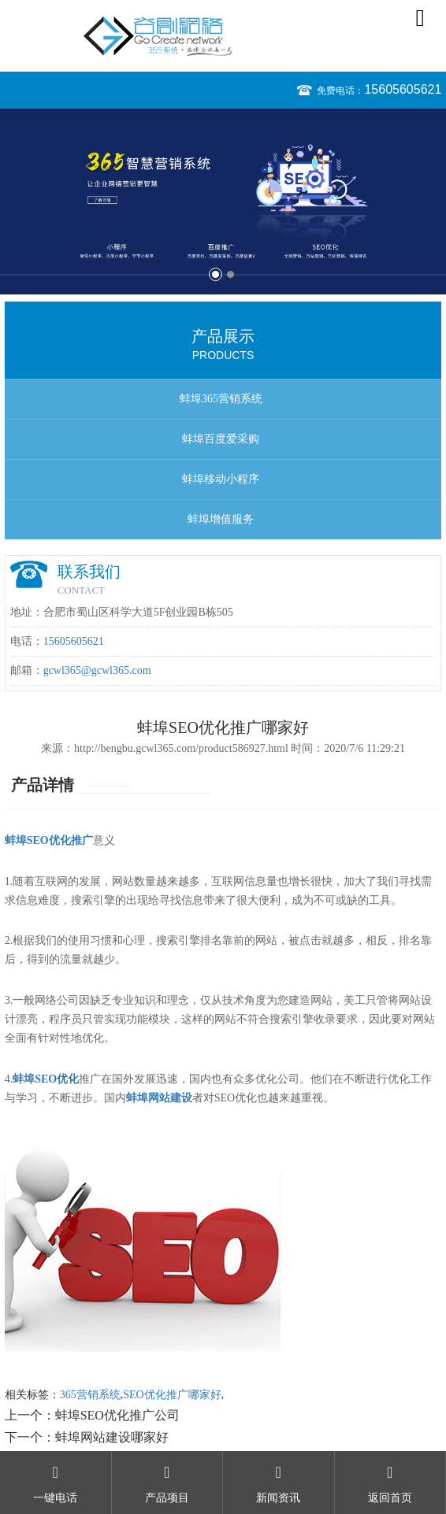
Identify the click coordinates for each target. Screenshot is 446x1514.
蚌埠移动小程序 (220, 479)
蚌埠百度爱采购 (220, 439)
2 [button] (230, 274)
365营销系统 (90, 1395)
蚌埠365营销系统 (221, 399)
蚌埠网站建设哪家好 (112, 1437)
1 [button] (215, 274)
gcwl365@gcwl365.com (97, 670)
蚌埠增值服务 (221, 519)
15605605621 (402, 89)
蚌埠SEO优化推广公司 (117, 1415)
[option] (223, 201)
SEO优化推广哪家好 (172, 1395)
